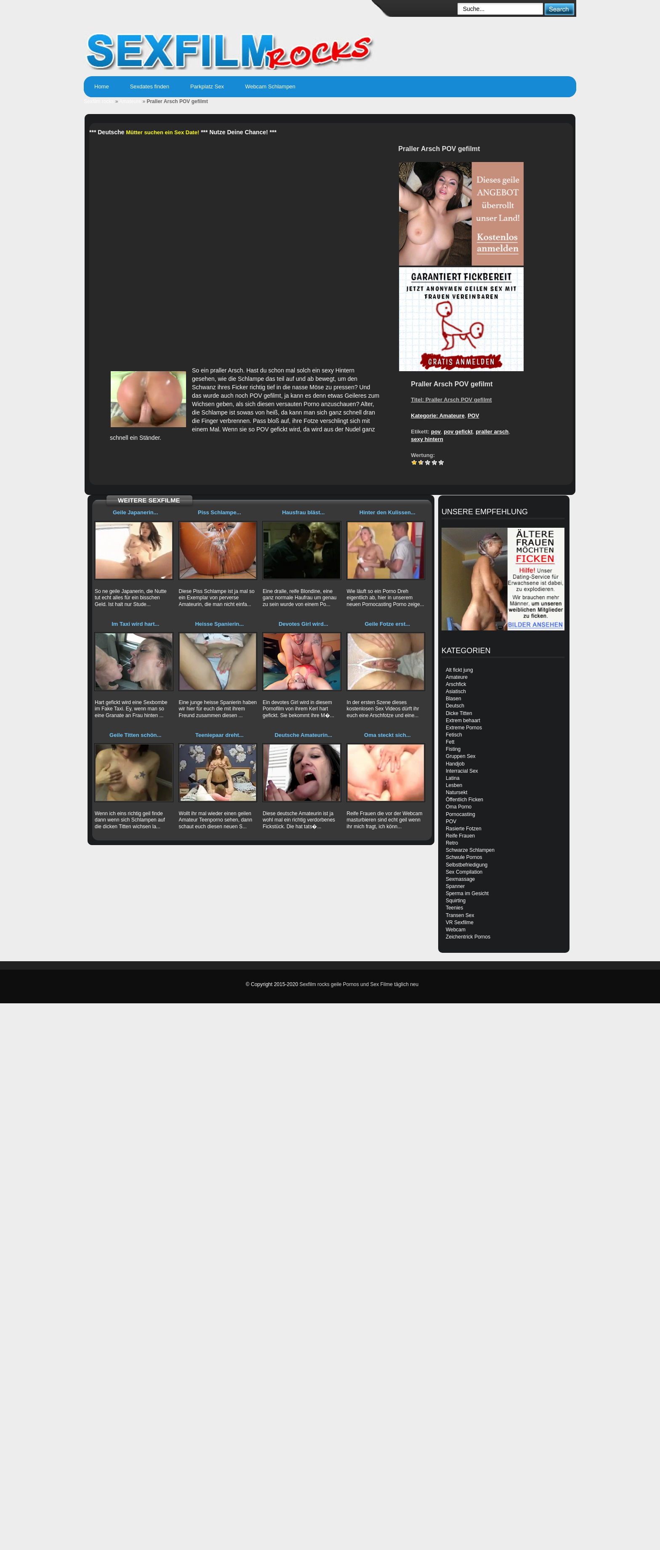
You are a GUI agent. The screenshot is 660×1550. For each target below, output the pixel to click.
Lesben (454, 785)
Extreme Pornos (464, 728)
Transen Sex (460, 915)
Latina (453, 778)
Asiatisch (456, 691)
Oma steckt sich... (387, 735)
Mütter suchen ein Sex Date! (162, 132)
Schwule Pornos (464, 857)
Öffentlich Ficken (464, 800)
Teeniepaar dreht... (219, 735)
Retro (452, 843)
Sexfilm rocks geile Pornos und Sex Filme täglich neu (358, 984)
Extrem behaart (463, 720)
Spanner (455, 886)
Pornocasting (460, 814)
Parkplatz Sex (207, 86)
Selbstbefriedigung (466, 865)
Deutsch (455, 706)
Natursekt (456, 792)
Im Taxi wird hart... (135, 624)
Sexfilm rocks (99, 101)
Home (101, 86)
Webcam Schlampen (270, 86)
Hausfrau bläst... (303, 512)
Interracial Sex (462, 771)
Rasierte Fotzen (464, 829)
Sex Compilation (464, 872)
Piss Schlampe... (219, 512)
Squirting (456, 901)
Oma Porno (458, 807)
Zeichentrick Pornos (468, 937)
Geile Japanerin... (135, 512)
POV (473, 415)
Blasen (453, 699)
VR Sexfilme (460, 922)
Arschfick (456, 684)
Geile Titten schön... (135, 735)
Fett (450, 742)
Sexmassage (460, 879)
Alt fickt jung (459, 670)
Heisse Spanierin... (219, 624)
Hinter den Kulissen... (387, 512)
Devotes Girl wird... (303, 624)
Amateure (130, 101)
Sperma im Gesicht (467, 893)
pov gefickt (458, 431)
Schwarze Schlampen (470, 850)
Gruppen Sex (461, 756)
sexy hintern (427, 439)
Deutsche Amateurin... (303, 735)
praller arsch (492, 431)
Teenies (454, 908)
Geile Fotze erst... (387, 624)
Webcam (456, 930)
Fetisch (454, 735)
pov (436, 431)
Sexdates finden (149, 86)
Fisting (453, 749)
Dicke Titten (459, 713)
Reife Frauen (460, 836)
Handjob (455, 764)
